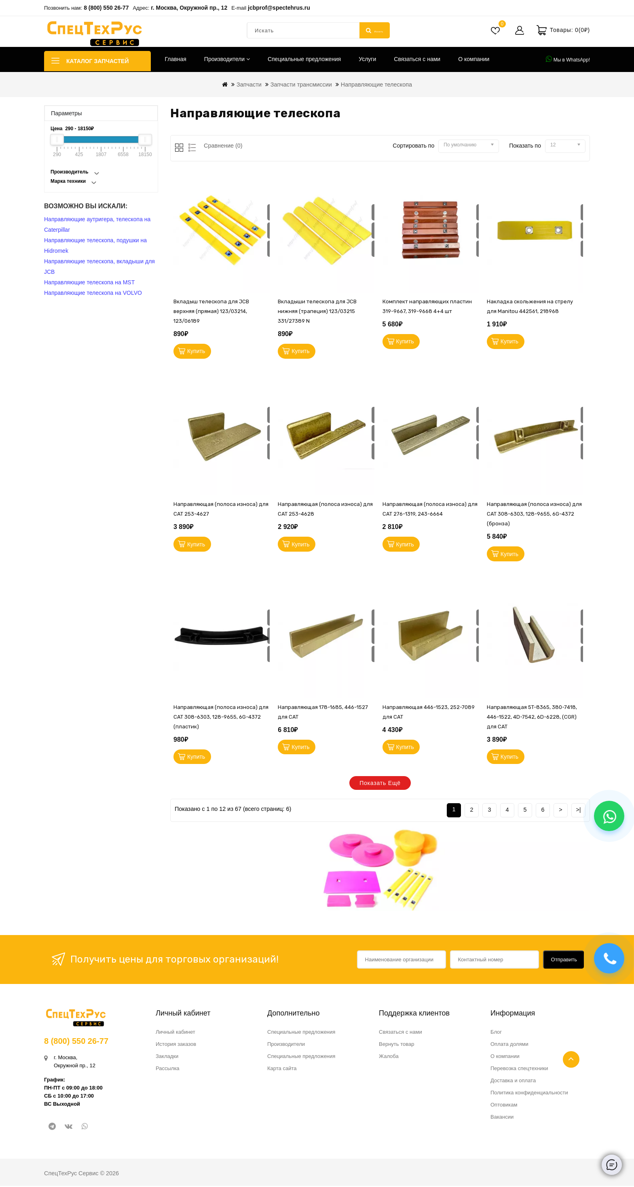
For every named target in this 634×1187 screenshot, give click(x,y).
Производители (227, 59)
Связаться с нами (417, 59)
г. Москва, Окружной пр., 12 (189, 7)
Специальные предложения (304, 59)
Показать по (525, 145)
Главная (175, 59)
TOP (571, 1059)
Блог (496, 1033)
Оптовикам (504, 1106)
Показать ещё (380, 785)
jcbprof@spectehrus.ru (279, 7)
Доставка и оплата (513, 1082)
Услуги (367, 59)
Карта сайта (281, 1069)
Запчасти (249, 84)
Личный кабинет (175, 1033)
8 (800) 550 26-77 (106, 7)
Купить (196, 351)
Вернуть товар (396, 1045)
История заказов (176, 1045)
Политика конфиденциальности (529, 1094)
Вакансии (502, 1118)
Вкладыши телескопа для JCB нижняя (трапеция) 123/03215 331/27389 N (317, 311)
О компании (473, 59)
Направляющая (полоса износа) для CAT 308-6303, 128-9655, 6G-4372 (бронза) (534, 514)
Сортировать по (413, 145)
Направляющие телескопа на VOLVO (93, 293)
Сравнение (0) (223, 145)
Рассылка (168, 1069)
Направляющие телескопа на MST (89, 282)
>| (578, 811)
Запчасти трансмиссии (301, 84)
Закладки (167, 1057)
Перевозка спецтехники (519, 1069)
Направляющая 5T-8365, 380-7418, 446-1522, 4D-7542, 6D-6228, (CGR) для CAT (532, 718)
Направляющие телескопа (376, 84)
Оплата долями (509, 1045)
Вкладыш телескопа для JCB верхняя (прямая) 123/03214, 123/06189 (211, 311)
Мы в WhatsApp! (568, 59)
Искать (375, 30)
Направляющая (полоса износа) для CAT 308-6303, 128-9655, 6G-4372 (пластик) (220, 718)
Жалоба (389, 1057)
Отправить (564, 961)
